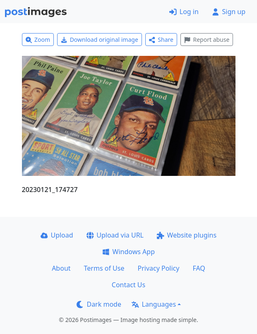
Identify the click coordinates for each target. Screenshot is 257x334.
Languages (154, 304)
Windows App (128, 251)
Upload (57, 235)
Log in (184, 11)
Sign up (228, 11)
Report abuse (206, 39)
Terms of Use (104, 268)
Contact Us (128, 284)
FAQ (198, 268)
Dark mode (99, 304)
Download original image (99, 39)
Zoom (38, 39)
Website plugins (186, 235)
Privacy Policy (158, 268)
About (61, 268)
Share (161, 39)
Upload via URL (115, 235)
